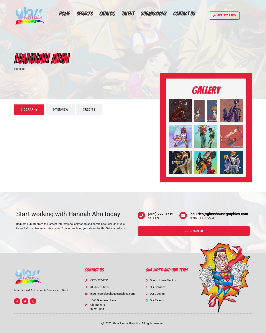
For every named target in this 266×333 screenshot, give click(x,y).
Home (64, 13)
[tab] (29, 109)
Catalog (107, 13)
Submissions (153, 13)
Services (84, 13)
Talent (128, 13)
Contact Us (184, 13)
